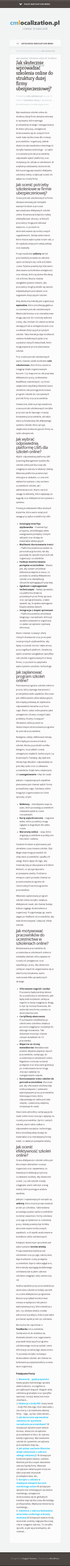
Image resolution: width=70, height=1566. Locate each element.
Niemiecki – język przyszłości (34, 1379)
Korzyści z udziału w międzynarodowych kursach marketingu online (31, 1483)
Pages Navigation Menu (34, 4)
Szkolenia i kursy (32, 51)
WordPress (54, 1559)
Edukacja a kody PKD (30, 1403)
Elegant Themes (29, 1559)
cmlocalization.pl (34, 96)
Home (19, 51)
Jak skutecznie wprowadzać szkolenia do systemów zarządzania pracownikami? (32, 1421)
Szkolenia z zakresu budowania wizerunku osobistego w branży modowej (34, 1514)
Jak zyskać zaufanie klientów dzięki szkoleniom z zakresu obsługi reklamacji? (33, 1452)
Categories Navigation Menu (34, 44)
